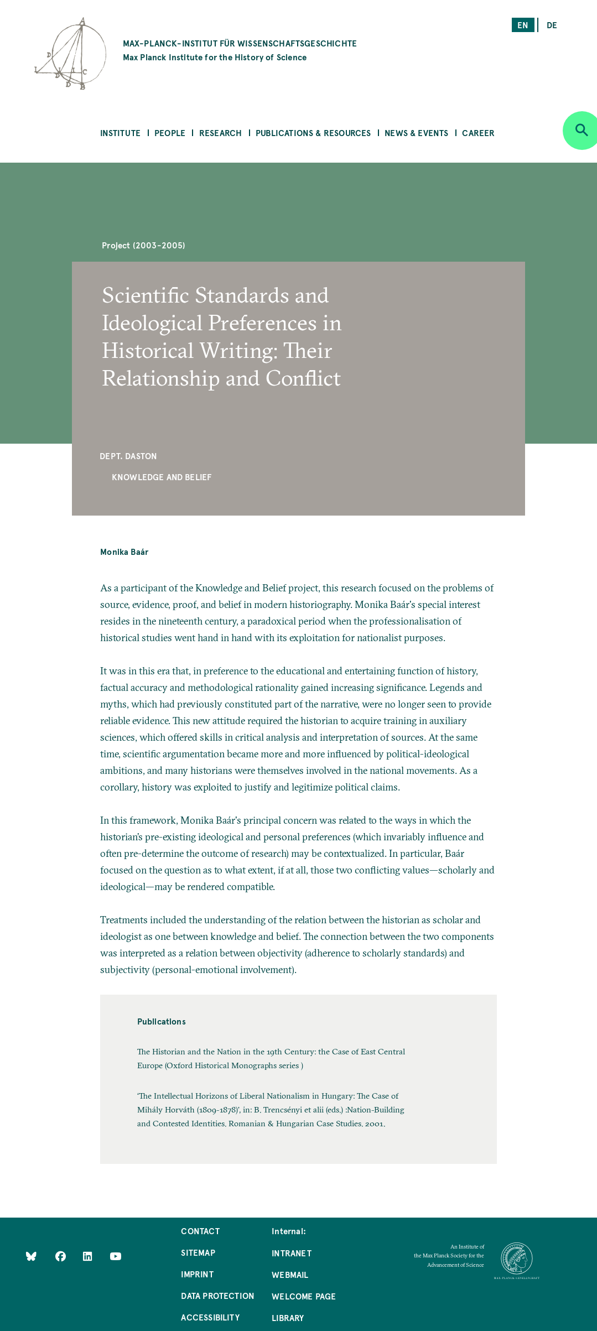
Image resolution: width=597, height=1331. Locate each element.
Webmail (290, 1274)
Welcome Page (304, 1296)
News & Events (416, 132)
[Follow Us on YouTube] (115, 1256)
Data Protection (218, 1295)
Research (220, 132)
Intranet (291, 1253)
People (169, 132)
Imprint (197, 1274)
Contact (200, 1230)
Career (478, 132)
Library (288, 1317)
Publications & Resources (313, 132)
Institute (120, 132)
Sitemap (198, 1252)
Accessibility (210, 1317)
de (552, 24)
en (522, 24)
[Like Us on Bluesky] (31, 1256)
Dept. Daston (128, 455)
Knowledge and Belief (162, 476)
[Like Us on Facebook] (61, 1256)
